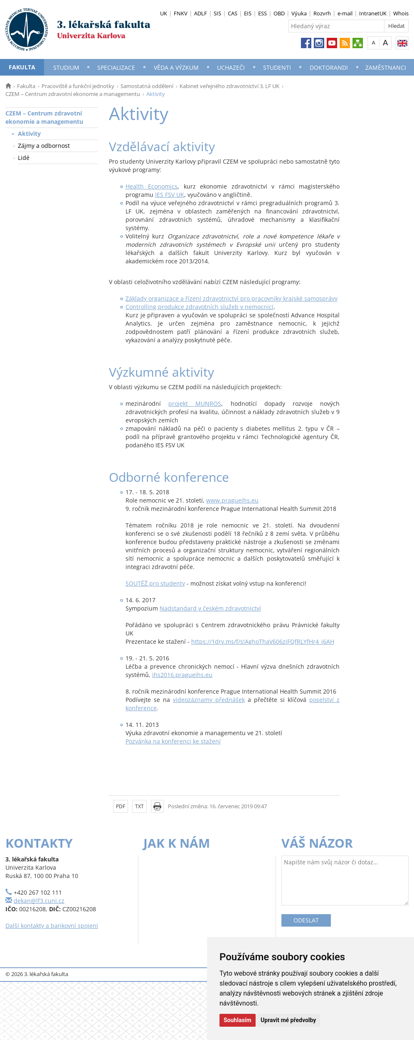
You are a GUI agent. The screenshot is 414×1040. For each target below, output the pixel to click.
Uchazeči (231, 67)
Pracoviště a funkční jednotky (78, 86)
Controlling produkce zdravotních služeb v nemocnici (200, 307)
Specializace (116, 67)
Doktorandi (329, 67)
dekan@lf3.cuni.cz (39, 901)
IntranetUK (373, 13)
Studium (66, 67)
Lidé (24, 158)
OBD (279, 13)
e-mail (345, 13)
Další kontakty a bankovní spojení (51, 926)
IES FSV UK (169, 195)
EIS (247, 13)
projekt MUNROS (194, 403)
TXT (139, 806)
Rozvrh (322, 13)
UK (163, 13)
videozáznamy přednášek (209, 700)
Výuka (299, 13)
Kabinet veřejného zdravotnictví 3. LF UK (229, 86)
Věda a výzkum (176, 67)
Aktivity (29, 133)
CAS (232, 13)
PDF (120, 806)
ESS (262, 13)
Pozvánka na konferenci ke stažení (173, 741)
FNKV (180, 13)
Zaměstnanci (385, 67)
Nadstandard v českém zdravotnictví (210, 608)
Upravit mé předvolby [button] (288, 1020)
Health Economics (151, 186)
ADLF (200, 13)
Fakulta (22, 67)
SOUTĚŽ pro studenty (155, 583)
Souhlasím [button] (237, 1020)
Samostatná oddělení (147, 86)
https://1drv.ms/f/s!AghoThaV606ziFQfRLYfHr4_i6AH (262, 641)
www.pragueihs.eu (232, 500)
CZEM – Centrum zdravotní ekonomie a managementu (72, 94)
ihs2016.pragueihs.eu (182, 675)
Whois (401, 13)
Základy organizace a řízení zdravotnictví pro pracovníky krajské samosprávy (232, 298)
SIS (217, 13)
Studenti (277, 67)
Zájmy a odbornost (44, 146)
